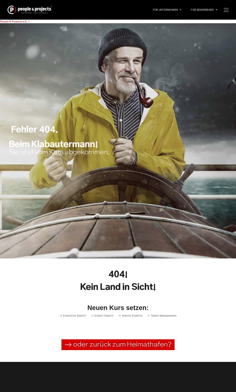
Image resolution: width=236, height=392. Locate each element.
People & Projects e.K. (13, 21)
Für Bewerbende (204, 10)
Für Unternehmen (167, 10)
